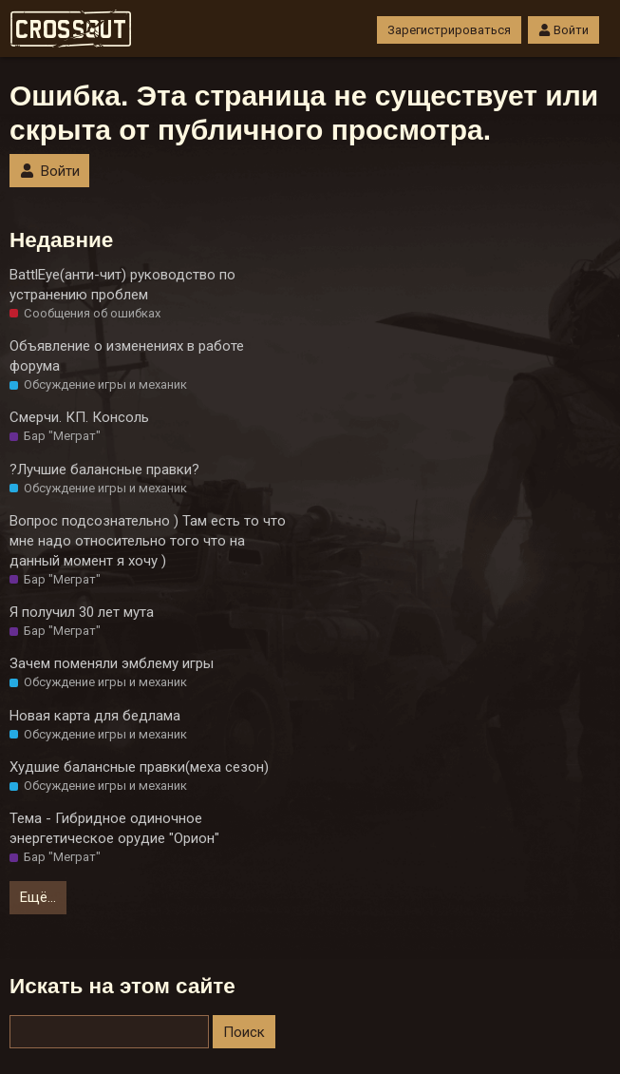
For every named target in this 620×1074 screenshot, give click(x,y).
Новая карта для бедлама (94, 715)
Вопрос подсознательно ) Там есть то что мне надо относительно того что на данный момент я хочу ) (147, 540)
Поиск (244, 1032)
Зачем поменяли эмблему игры (111, 663)
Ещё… (38, 897)
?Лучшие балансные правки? (104, 469)
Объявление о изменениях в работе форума (126, 355)
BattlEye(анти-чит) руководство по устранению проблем (122, 284)
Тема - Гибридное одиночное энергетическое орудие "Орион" (114, 828)
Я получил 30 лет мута (81, 612)
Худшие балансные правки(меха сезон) (139, 767)
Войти (563, 30)
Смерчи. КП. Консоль (79, 417)
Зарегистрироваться (449, 30)
